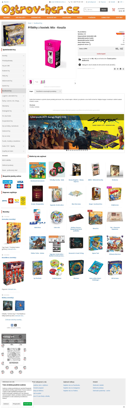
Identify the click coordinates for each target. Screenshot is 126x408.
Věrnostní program (38, 388)
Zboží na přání (36, 393)
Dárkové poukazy (98, 388)
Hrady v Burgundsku (37, 204)
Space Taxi (95, 253)
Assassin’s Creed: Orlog (76, 253)
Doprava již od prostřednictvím (99, 59)
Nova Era (95, 228)
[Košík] (118, 10)
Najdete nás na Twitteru (70, 390)
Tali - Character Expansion (115, 228)
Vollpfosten (115, 205)
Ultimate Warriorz (115, 254)
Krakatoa (115, 180)
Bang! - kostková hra (95, 204)
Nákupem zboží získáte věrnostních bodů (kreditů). (98, 65)
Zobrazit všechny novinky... (13, 320)
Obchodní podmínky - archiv (101, 390)
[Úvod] (40, 9)
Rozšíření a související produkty (46, 91)
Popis (31, 91)
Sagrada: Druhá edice (57, 205)
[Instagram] (13, 354)
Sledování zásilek (98, 385)
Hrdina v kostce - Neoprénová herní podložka (76, 229)
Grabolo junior (56, 278)
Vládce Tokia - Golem (37, 253)
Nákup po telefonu (37, 390)
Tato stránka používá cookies (14, 385)
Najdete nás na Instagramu (71, 388)
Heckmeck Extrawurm (37, 181)
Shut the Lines (76, 204)
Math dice (37, 227)
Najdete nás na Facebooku (71, 385)
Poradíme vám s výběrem (40, 385)
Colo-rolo (57, 227)
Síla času (76, 278)
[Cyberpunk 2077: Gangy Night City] (76, 133)
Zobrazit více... (12, 249)
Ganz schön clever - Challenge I (95, 279)
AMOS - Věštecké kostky (95, 180)
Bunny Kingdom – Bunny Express (76, 180)
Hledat (103, 10)
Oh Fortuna (115, 278)
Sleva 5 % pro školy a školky (41, 396)
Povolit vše (27, 404)
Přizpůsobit (16, 404)
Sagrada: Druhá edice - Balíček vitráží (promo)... (57, 255)
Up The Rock (37, 278)
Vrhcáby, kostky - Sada (57, 180)
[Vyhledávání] (92, 10)
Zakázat (6, 404)
